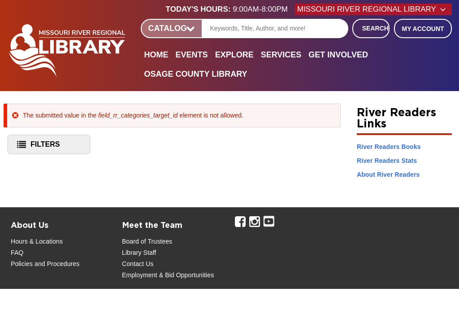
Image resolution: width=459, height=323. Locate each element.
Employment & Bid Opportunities (168, 275)
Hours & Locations (37, 241)
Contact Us (137, 263)
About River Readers (388, 174)
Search (375, 28)
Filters (36, 146)
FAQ (17, 252)
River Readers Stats (387, 160)
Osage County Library (195, 74)
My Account (423, 28)
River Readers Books (389, 146)
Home (156, 54)
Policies (22, 263)
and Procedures (56, 263)
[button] (230, 9)
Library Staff (139, 252)
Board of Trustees (147, 241)
